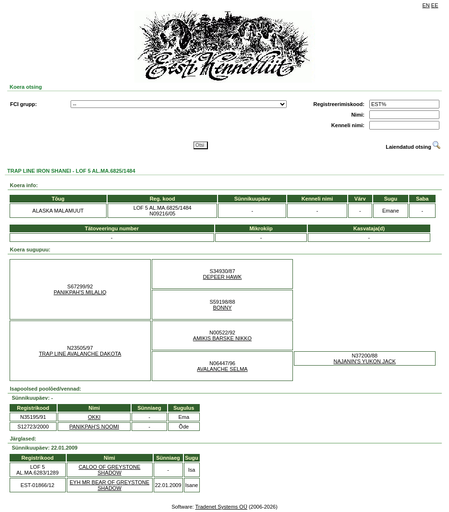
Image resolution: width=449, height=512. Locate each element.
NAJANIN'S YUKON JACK (365, 361)
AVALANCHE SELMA (222, 369)
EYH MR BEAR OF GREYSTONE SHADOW (109, 485)
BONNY (222, 307)
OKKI (94, 417)
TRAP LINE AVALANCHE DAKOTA (80, 354)
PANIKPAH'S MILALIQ (80, 292)
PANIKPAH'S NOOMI (94, 426)
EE (434, 5)
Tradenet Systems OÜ (221, 507)
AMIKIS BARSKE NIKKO (222, 338)
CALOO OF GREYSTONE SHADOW (110, 470)
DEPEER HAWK (222, 277)
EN (426, 5)
